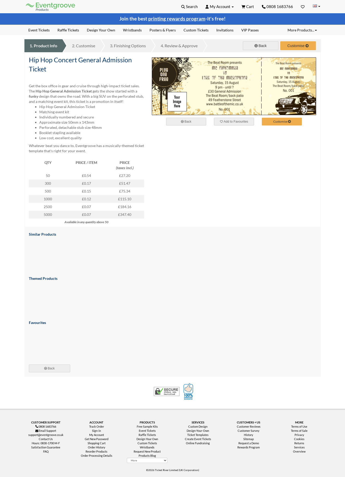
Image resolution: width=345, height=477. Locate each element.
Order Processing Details (96, 455)
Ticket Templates (198, 434)
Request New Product (147, 451)
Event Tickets (147, 430)
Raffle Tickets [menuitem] (68, 30)
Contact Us (46, 439)
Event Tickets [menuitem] (39, 30)
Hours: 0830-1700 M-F (46, 443)
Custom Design (197, 426)
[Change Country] (317, 6)
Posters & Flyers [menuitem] (162, 30)
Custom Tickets (147, 443)
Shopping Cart (97, 443)
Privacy (299, 434)
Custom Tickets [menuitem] (196, 30)
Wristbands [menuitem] (132, 30)
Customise (83, 45)
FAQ (46, 451)
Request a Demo (248, 443)
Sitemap (248, 439)
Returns (299, 443)
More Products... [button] (302, 30)
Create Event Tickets (198, 439)
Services (299, 447)
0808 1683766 (277, 6)
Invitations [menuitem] (224, 30)
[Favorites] (303, 6)
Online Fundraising (198, 443)
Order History (96, 447)
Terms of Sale (299, 430)
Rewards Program (248, 447)
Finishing (128, 45)
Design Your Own (147, 439)
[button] (189, 6)
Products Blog (147, 455)
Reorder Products (96, 451)
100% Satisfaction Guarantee (189, 391)
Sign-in (96, 430)
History (248, 434)
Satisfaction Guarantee (45, 447)
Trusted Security (166, 391)
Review (179, 45)
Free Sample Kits (147, 426)
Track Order (96, 426)
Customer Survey (248, 430)
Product (43, 45)
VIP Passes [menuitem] (250, 30)
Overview (299, 451)
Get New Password (96, 439)
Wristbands (147, 447)
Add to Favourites (234, 121)
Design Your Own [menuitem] (101, 30)
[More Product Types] (147, 460)
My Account (96, 434)
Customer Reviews (249, 426)
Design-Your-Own (198, 430)
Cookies (299, 439)
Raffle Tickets (147, 434)
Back (261, 46)
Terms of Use (299, 426)
